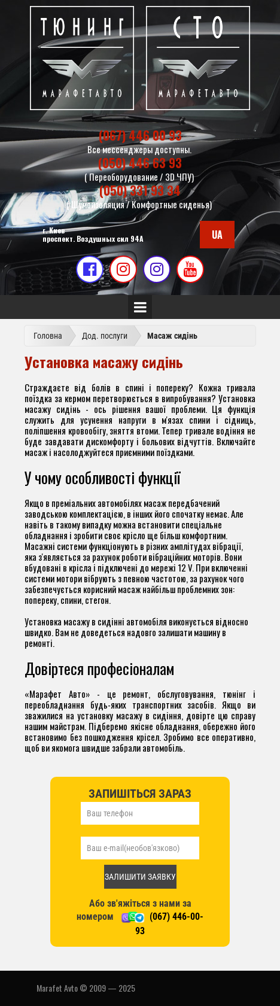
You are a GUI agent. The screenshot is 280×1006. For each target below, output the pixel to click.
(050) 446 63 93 (140, 163)
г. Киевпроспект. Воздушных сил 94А (93, 234)
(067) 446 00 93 (140, 135)
